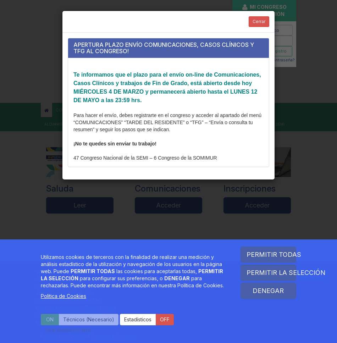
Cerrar (259, 21)
